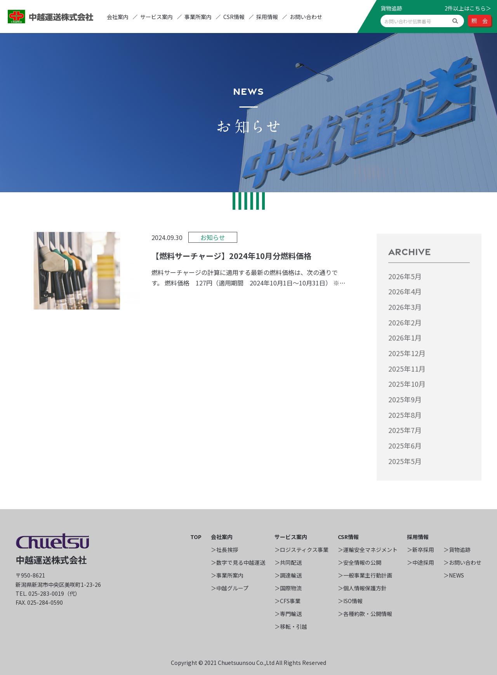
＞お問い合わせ (462, 562)
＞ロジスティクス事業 (301, 549)
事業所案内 (198, 17)
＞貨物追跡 (457, 549)
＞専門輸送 (288, 614)
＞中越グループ (229, 588)
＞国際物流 (288, 588)
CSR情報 (234, 17)
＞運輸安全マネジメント (368, 549)
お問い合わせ (306, 17)
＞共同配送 (288, 562)
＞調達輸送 (288, 575)
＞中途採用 (420, 562)
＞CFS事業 (288, 601)
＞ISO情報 (350, 601)
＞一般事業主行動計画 (365, 575)
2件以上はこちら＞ (468, 8)
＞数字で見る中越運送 (238, 562)
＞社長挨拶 (224, 549)
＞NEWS (453, 575)
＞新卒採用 (420, 549)
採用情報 (267, 17)
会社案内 (118, 17)
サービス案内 (156, 17)
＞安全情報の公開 (359, 562)
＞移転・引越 (291, 626)
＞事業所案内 (227, 575)
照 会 (479, 20)
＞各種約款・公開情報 (365, 614)
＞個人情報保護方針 (362, 588)
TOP (196, 537)
